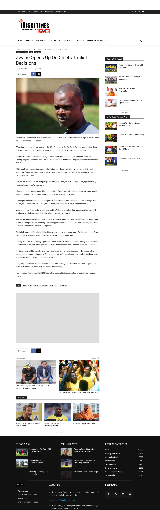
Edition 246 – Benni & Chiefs (129, 158)
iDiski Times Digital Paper (117, 117)
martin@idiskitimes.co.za (28, 502)
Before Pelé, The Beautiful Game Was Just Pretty (79, 392)
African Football (50, 420)
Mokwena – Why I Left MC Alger (84, 423)
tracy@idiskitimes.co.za (27, 494)
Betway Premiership (28, 49)
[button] (141, 41)
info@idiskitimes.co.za (67, 500)
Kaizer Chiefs (63, 285)
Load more (57, 432)
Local (31, 52)
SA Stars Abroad (79, 420)
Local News (37, 52)
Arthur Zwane (27, 285)
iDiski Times (25, 69)
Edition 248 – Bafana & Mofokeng (131, 135)
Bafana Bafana (21, 420)
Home (18, 49)
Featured (53, 285)
